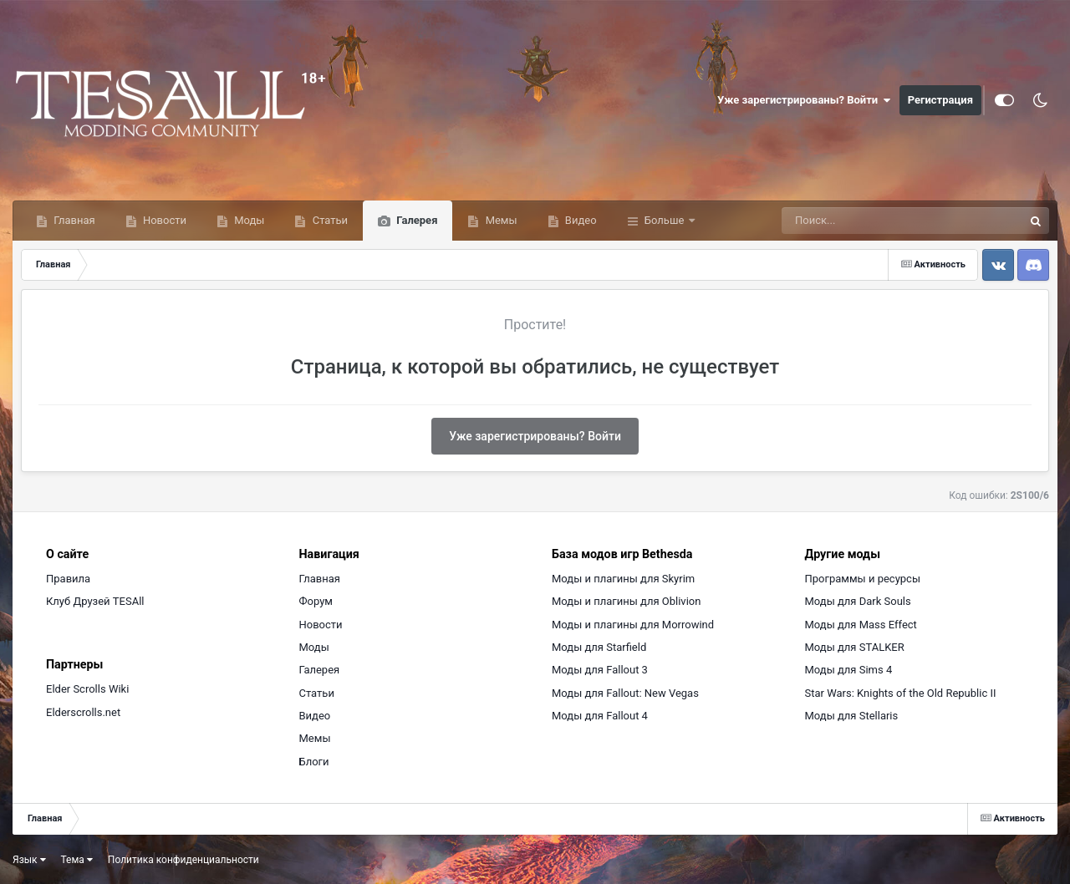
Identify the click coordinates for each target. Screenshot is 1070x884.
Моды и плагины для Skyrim (623, 578)
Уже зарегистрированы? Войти (804, 100)
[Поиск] (871, 220)
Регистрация (940, 100)
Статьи (328, 220)
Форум (316, 601)
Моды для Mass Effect (861, 624)
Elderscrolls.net (83, 712)
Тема (77, 860)
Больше (664, 220)
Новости (163, 220)
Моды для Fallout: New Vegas (625, 693)
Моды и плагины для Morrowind (633, 624)
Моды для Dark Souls (858, 601)
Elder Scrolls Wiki (87, 689)
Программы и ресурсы (863, 578)
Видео (580, 220)
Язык (29, 860)
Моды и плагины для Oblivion (626, 601)
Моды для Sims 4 (849, 669)
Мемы (499, 220)
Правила (68, 578)
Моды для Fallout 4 (600, 715)
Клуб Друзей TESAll (95, 601)
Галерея (415, 220)
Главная (73, 220)
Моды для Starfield (599, 647)
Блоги (314, 761)
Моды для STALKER (854, 647)
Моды (248, 220)
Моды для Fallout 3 (600, 669)
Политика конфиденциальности (183, 860)
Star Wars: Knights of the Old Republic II (900, 693)
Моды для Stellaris (852, 715)
